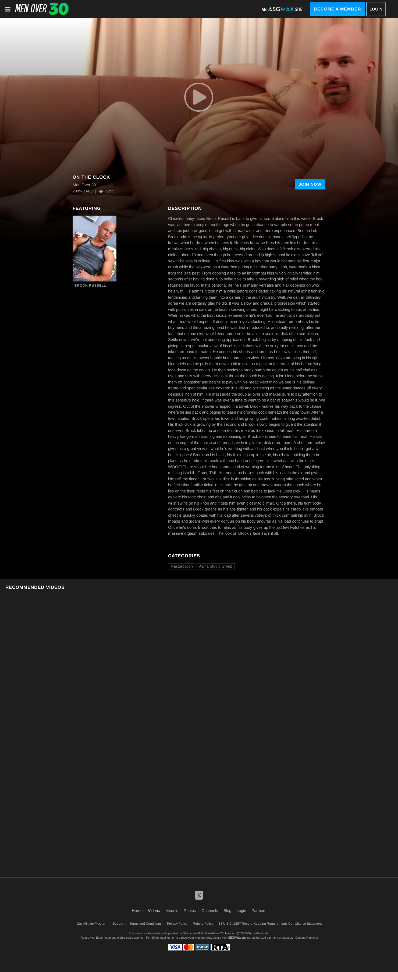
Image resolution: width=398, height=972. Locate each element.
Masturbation (181, 566)
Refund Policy (203, 923)
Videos (154, 910)
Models (171, 910)
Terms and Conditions (146, 923)
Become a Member (337, 9)
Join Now (310, 184)
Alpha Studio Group (215, 566)
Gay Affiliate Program (92, 923)
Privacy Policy (177, 923)
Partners (258, 910)
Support (118, 923)
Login (375, 9)
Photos (190, 910)
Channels (209, 910)
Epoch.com (103, 937)
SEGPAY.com (237, 937)
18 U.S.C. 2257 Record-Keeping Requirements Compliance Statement (270, 923)
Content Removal (306, 937)
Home (137, 910)
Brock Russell (90, 285)
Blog (227, 910)
